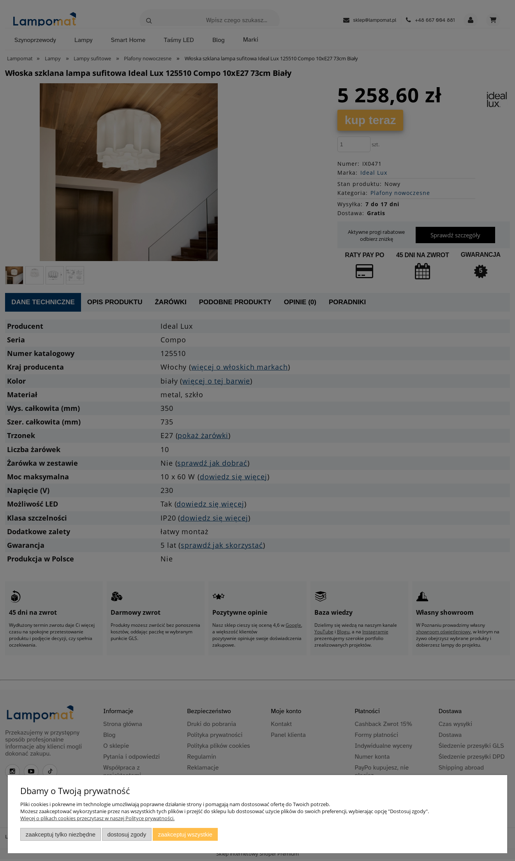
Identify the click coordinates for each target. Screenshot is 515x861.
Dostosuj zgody (126, 834)
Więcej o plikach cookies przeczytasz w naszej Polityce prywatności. (97, 818)
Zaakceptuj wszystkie (185, 834)
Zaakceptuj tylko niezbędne (60, 834)
